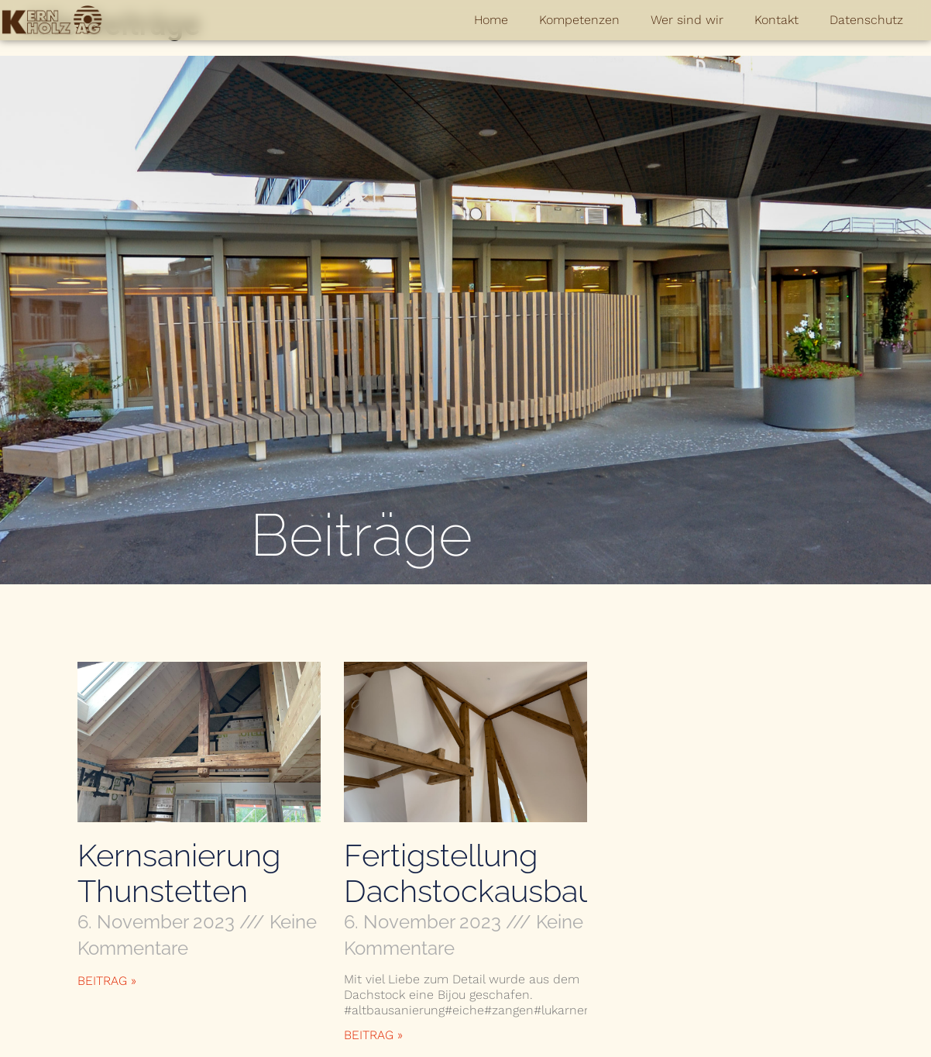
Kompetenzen (579, 19)
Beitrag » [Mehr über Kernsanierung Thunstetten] (106, 980)
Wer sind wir (687, 19)
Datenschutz (866, 19)
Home (491, 19)
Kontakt (776, 19)
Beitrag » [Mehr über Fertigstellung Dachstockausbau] (373, 1035)
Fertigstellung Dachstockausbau (470, 873)
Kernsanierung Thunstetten (178, 873)
